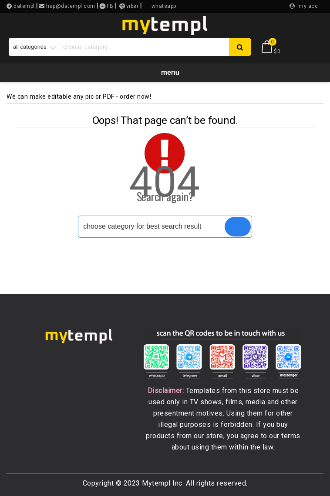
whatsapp (164, 6)
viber (132, 6)
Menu (165, 72)
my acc (308, 6)
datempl (23, 6)
